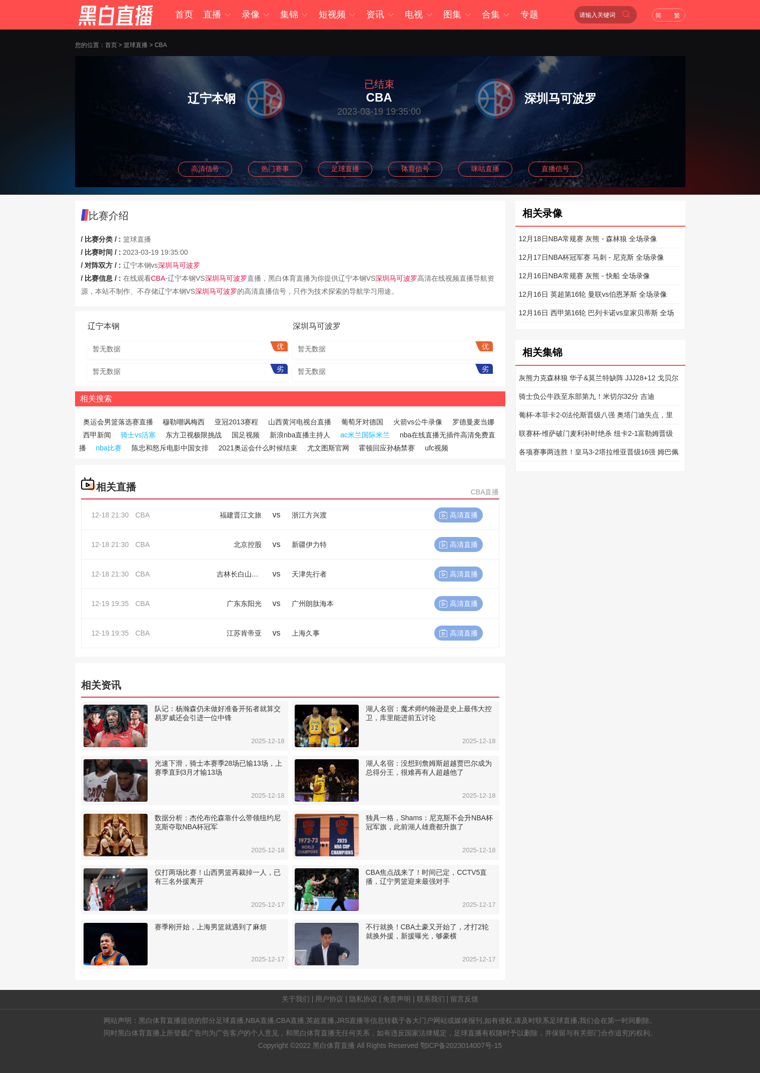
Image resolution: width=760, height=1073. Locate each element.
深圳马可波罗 (179, 265)
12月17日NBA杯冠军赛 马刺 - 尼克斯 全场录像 (591, 257)
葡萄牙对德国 (362, 422)
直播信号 (555, 169)
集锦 (294, 15)
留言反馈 (464, 999)
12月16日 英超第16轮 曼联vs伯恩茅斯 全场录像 (593, 294)
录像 (256, 15)
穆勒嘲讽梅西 (184, 422)
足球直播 (345, 169)
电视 (419, 15)
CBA (161, 45)
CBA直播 (485, 492)
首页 (184, 15)
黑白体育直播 (334, 1045)
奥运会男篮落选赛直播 (118, 422)
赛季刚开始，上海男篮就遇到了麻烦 (211, 927)
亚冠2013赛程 (236, 422)
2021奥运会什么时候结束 (258, 448)
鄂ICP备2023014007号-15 (461, 1045)
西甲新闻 (97, 435)
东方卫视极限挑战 (194, 435)
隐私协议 (363, 999)
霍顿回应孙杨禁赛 (387, 448)
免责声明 (397, 999)
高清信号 (205, 169)
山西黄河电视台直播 (299, 422)
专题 (529, 15)
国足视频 (246, 435)
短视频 (337, 15)
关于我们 (296, 999)
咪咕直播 (485, 169)
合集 (496, 15)
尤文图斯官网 (328, 448)
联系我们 (431, 999)
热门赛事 (275, 169)
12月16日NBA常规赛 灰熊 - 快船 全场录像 (584, 276)
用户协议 (329, 999)
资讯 (380, 15)
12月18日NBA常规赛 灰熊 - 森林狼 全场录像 (588, 239)
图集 (457, 15)
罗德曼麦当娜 (473, 422)
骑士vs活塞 (138, 435)
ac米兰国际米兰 (365, 435)
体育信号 (415, 169)
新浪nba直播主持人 (300, 435)
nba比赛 (108, 448)
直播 (217, 15)
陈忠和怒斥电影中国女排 (170, 448)
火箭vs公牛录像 (417, 422)
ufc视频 (436, 448)
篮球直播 (136, 45)
